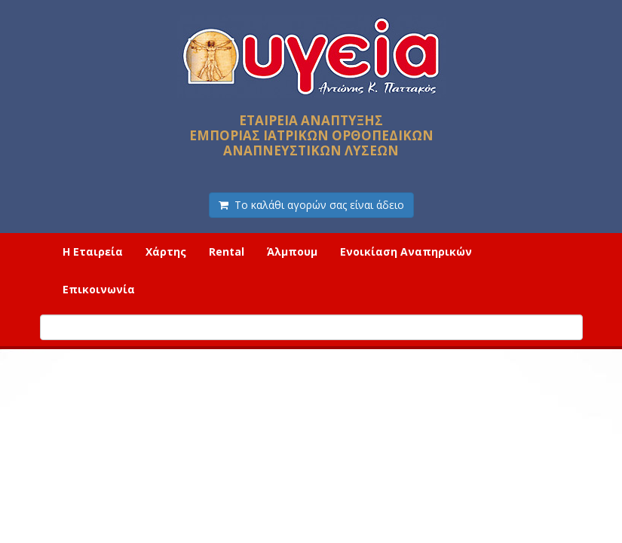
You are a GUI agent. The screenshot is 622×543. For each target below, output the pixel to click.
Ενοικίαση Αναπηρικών (406, 251)
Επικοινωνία (99, 289)
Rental (226, 251)
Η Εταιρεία (93, 251)
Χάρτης (166, 251)
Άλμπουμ (292, 251)
